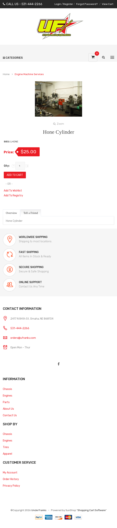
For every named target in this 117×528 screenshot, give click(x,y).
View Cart (107, 4)
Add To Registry (13, 195)
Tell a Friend (30, 212)
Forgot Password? (87, 4)
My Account (10, 472)
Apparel (7, 453)
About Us (8, 408)
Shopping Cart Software (92, 510)
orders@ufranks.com (23, 338)
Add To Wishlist (13, 190)
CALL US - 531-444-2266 (22, 4)
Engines (7, 395)
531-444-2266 (19, 328)
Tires (6, 447)
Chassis (7, 389)
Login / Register (64, 4)
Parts (6, 402)
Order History (11, 479)
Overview (11, 212)
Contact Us (10, 415)
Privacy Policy (11, 485)
